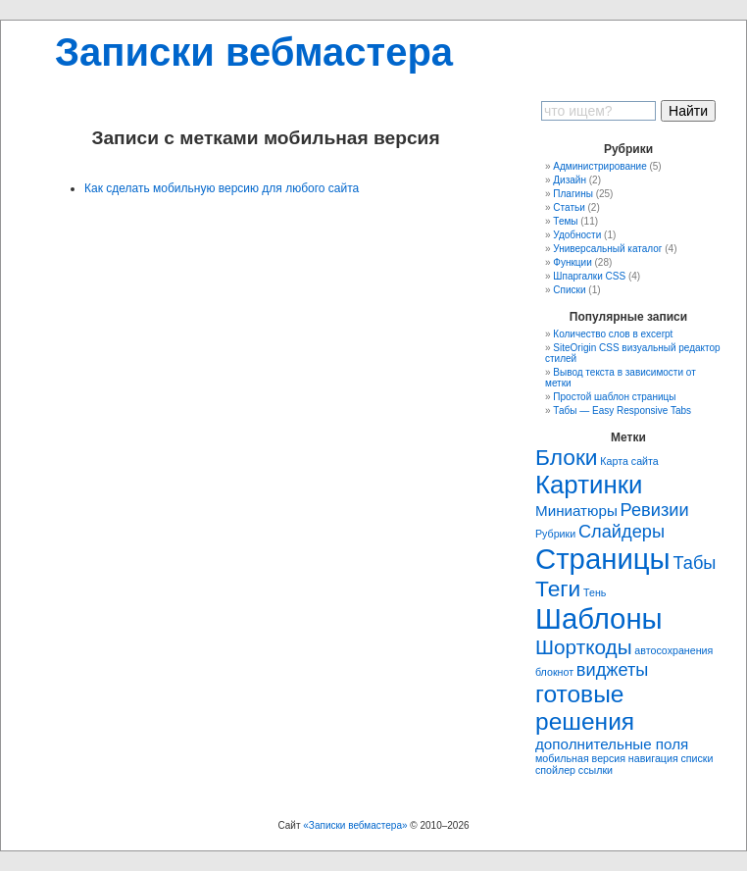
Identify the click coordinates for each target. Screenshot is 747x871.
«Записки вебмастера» (355, 825)
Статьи (568, 207)
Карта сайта (629, 461)
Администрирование (599, 166)
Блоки (566, 457)
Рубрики (555, 533)
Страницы (603, 558)
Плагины (573, 193)
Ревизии (655, 509)
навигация (653, 758)
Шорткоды (583, 647)
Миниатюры (576, 510)
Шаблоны (599, 618)
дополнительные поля (611, 744)
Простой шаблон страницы (614, 396)
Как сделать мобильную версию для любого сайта (221, 188)
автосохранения (673, 650)
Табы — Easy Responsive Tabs (622, 410)
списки (696, 758)
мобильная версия (580, 758)
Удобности (577, 235)
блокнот (554, 672)
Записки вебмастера (254, 52)
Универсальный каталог (607, 248)
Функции (572, 262)
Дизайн (569, 180)
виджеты (612, 669)
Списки (569, 289)
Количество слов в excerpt (612, 334)
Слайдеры (621, 531)
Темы (565, 221)
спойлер (555, 770)
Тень (594, 592)
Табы (694, 562)
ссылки (595, 770)
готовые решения (584, 708)
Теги (557, 588)
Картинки (588, 484)
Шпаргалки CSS (589, 276)
